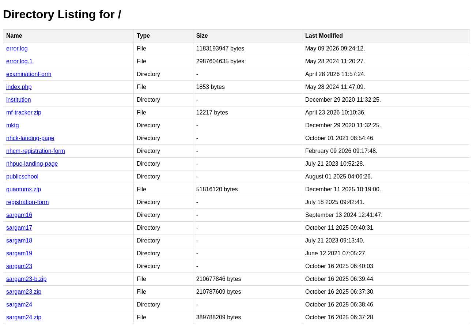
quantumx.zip (23, 189)
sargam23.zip (23, 292)
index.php (18, 87)
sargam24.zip (23, 317)
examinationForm (29, 74)
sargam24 (19, 304)
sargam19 (19, 253)
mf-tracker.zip (23, 112)
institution (18, 100)
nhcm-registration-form (35, 151)
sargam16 (19, 215)
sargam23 (19, 266)
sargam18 (19, 240)
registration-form (27, 202)
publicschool (22, 176)
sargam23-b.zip (26, 279)
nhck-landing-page (30, 138)
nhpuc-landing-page (32, 164)
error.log (17, 48)
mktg (12, 125)
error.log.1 (19, 61)
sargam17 (19, 228)
